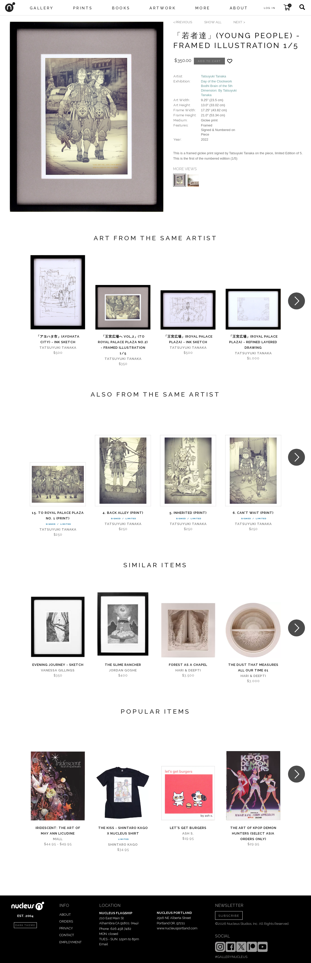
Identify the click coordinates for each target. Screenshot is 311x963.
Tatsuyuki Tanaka (213, 76)
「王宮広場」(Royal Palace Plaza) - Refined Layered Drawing (253, 342)
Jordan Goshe (123, 670)
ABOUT (65, 914)
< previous (182, 22)
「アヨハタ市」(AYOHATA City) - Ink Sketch (58, 339)
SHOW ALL (212, 22)
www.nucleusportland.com (177, 928)
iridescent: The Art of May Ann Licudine (58, 830)
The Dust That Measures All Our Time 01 (253, 667)
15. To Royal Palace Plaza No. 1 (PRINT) (58, 515)
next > (239, 22)
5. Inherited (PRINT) (188, 513)
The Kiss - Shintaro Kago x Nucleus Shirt (123, 830)
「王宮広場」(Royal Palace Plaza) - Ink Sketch (188, 339)
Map (135, 923)
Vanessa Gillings (58, 670)
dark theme (25, 925)
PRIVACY (66, 928)
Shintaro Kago (123, 844)
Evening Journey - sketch (58, 665)
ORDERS (66, 921)
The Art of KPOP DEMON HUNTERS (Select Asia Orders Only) (253, 833)
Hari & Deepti (188, 670)
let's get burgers (188, 828)
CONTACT (66, 935)
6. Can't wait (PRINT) (253, 513)
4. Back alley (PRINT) (122, 513)
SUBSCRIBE (228, 915)
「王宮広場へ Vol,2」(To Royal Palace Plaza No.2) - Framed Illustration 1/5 (123, 345)
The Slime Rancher (123, 665)
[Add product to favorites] (230, 61)
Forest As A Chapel (188, 665)
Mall (58, 839)
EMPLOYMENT (70, 942)
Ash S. (188, 833)
